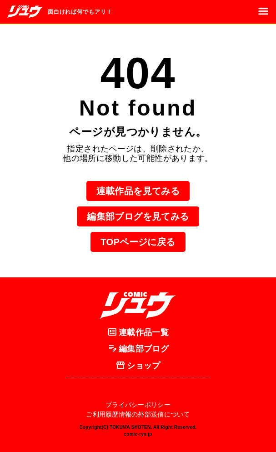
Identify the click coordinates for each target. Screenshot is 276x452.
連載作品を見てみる (138, 191)
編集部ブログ (138, 349)
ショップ (137, 366)
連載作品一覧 (138, 332)
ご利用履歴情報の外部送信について (138, 414)
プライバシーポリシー (138, 404)
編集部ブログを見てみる (138, 216)
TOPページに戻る (137, 242)
